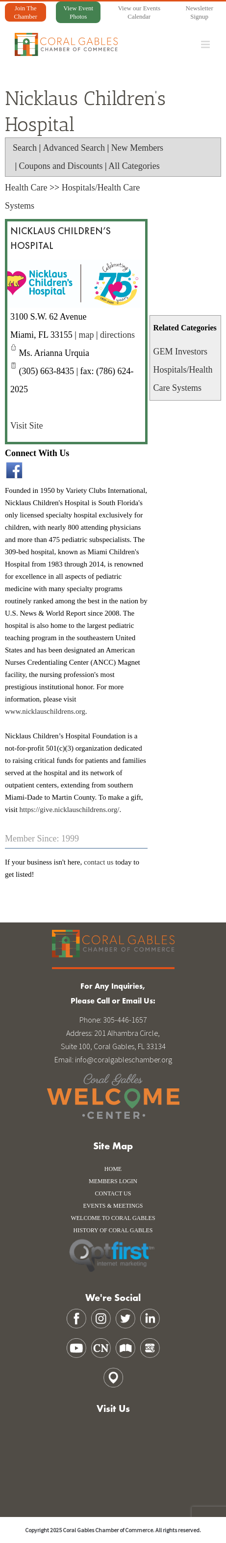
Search (25, 148)
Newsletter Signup (199, 12)
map (86, 335)
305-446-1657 (125, 1020)
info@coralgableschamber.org (123, 1059)
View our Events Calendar (139, 12)
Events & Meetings (113, 1205)
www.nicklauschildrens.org (45, 711)
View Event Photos (78, 12)
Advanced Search (74, 148)
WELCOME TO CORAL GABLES (113, 1218)
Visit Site (26, 426)
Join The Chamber (25, 12)
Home (113, 1168)
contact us (98, 862)
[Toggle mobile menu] (206, 44)
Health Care (26, 187)
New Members (137, 148)
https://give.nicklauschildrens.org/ (70, 809)
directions (117, 335)
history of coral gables (113, 1230)
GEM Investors (180, 351)
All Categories (133, 166)
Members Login (113, 1181)
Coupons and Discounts (61, 166)
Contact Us (113, 1193)
